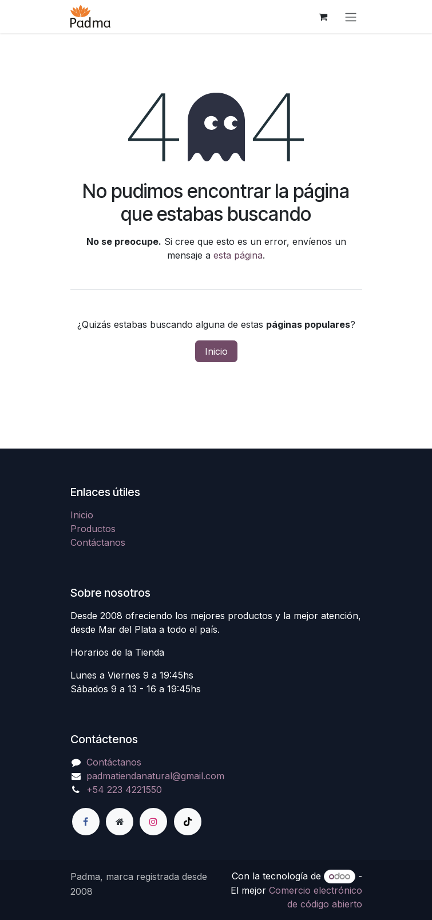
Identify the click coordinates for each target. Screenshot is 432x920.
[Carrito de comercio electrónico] (323, 16)
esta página (238, 255)
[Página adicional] (119, 821)
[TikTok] (187, 821)
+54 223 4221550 (124, 789)
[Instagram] (153, 821)
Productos (93, 528)
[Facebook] (86, 821)
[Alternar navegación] (350, 17)
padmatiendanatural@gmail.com (155, 776)
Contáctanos (97, 542)
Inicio (216, 351)
